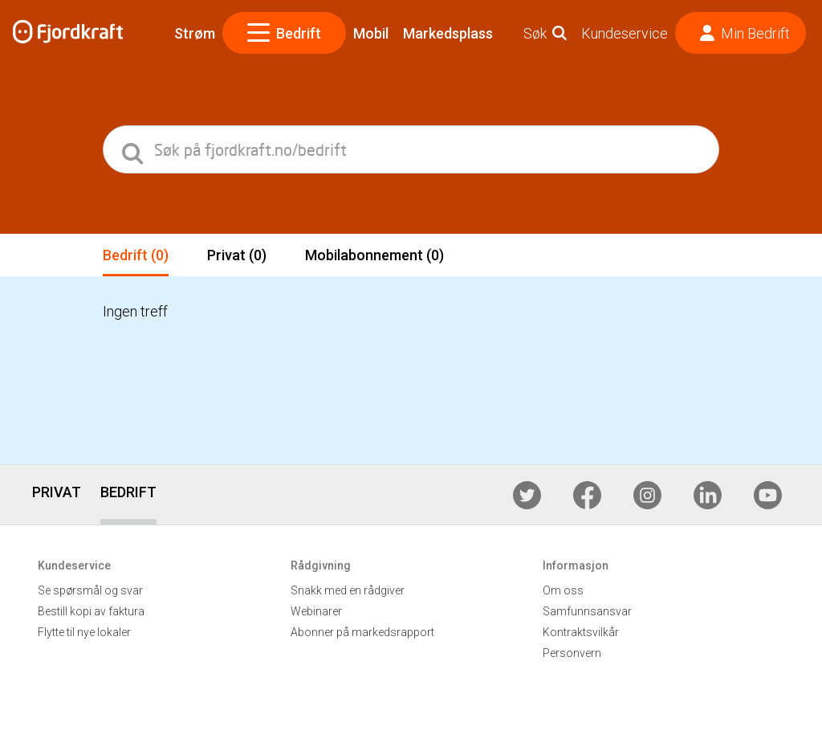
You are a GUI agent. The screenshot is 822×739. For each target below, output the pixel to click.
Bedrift (284, 33)
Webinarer (316, 611)
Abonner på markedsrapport (362, 632)
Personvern (572, 653)
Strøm (194, 33)
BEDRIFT (128, 492)
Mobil (371, 33)
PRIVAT (56, 492)
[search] (133, 149)
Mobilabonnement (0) (374, 255)
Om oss (563, 590)
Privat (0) (237, 255)
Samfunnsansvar (587, 611)
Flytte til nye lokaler (84, 632)
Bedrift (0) (136, 255)
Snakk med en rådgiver (348, 590)
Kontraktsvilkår (581, 632)
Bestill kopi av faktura (91, 611)
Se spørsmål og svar (90, 590)
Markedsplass (448, 33)
